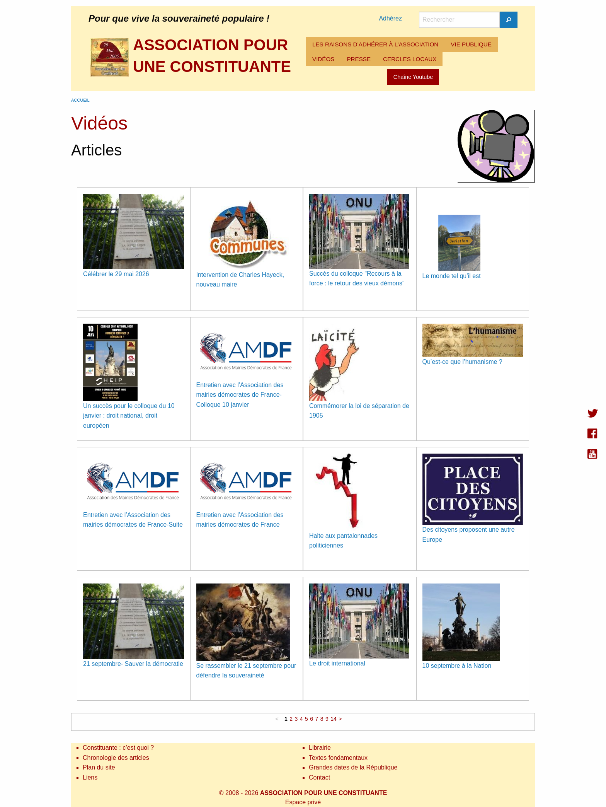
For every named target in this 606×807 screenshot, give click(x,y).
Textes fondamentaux (338, 757)
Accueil (80, 100)
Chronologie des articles (116, 757)
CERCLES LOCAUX (409, 59)
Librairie (320, 747)
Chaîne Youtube (413, 77)
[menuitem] (375, 44)
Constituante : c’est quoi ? (118, 747)
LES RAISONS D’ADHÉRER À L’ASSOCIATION (375, 44)
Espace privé (303, 802)
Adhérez (390, 18)
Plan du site (99, 767)
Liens (90, 777)
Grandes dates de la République (353, 767)
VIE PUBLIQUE (471, 44)
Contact (319, 777)
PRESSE (359, 59)
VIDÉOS (323, 59)
